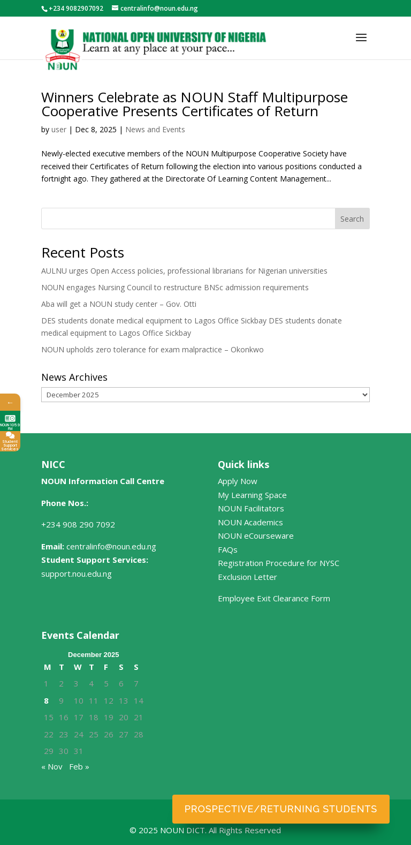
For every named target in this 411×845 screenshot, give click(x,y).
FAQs (228, 549)
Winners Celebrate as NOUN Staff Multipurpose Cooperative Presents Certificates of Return (194, 103)
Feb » (79, 766)
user (58, 129)
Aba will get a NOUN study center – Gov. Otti (118, 304)
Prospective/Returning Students (281, 808)
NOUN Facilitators (251, 508)
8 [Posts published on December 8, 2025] (46, 700)
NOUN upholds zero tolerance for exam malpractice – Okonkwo (152, 349)
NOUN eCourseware (256, 535)
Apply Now (237, 481)
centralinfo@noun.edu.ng (111, 546)
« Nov (52, 766)
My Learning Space (252, 494)
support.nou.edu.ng (76, 573)
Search (352, 219)
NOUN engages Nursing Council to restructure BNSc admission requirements (175, 287)
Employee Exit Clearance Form (274, 598)
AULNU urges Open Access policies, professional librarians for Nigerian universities (184, 271)
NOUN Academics (250, 522)
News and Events (155, 129)
